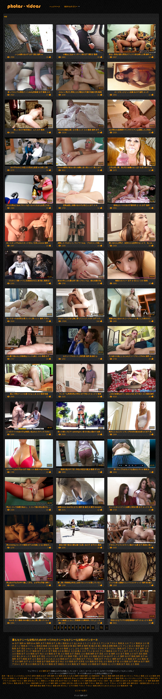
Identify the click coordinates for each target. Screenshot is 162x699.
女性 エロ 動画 (61, 678)
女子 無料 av (134, 661)
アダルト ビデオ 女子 (98, 648)
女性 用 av (72, 678)
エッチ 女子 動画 (49, 651)
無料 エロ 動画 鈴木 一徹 (94, 676)
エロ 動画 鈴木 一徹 (124, 686)
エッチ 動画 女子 (33, 651)
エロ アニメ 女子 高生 (139, 651)
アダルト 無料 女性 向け (25, 681)
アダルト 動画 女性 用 (54, 686)
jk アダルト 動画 (114, 643)
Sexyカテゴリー (70, 7)
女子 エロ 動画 (139, 659)
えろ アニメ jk (124, 646)
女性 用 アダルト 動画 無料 (28, 683)
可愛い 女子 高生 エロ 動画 (85, 656)
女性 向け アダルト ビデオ (45, 678)
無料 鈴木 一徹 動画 (138, 683)
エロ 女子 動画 (122, 654)
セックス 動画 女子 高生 (34, 656)
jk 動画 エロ (46, 646)
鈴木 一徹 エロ (7, 676)
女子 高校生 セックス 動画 (109, 664)
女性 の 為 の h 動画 (130, 681)
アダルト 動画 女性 (150, 678)
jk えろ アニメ (100, 643)
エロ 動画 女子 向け (35, 654)
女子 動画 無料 (48, 661)
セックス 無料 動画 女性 (87, 681)
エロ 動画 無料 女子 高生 (92, 654)
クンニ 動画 (39, 681)
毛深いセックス (126, 678)
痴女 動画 (41, 686)
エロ (146, 676)
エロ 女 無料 (109, 654)
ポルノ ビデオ (68, 686)
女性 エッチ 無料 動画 (146, 681)
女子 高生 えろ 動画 (130, 664)
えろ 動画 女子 (138, 646)
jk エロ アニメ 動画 (131, 643)
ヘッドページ (55, 7)
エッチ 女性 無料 (20, 678)
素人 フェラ (104, 683)
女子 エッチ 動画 (124, 659)
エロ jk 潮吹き (63, 651)
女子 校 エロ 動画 (120, 661)
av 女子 (44, 676)
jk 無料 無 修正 (88, 646)
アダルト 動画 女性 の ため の (97, 686)
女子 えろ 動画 (34, 659)
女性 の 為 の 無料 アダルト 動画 (87, 683)
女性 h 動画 (36, 676)
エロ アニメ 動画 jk (103, 651)
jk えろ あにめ (73, 643)
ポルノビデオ (137, 678)
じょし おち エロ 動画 (79, 648)
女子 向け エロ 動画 (64, 661)
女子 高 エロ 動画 (45, 664)
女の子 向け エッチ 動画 (68, 681)
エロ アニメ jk (88, 651)
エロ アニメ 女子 (120, 651)
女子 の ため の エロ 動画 (52, 659)
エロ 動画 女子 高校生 (70, 654)
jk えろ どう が (87, 643)
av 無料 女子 (39, 643)
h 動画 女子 (50, 643)
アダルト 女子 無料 (135, 648)
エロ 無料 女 (117, 681)
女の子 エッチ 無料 (115, 656)
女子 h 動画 (22, 659)
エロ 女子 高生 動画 (138, 654)
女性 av (123, 676)
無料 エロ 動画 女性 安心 (64, 683)
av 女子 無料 (17, 643)
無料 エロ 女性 (98, 678)
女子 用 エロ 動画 (29, 664)
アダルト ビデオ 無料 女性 (120, 683)
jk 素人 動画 (101, 646)
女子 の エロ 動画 (73, 659)
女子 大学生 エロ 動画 (84, 661)
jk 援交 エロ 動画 (60, 646)
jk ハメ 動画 (20, 646)
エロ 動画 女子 (18, 654)
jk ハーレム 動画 (33, 646)
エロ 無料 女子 (45, 671)
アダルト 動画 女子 (117, 648)
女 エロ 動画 (9, 678)
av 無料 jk (28, 643)
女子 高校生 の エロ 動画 (64, 664)
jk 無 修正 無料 (74, 646)
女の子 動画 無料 (132, 656)
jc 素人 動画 (61, 643)
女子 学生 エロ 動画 (103, 661)
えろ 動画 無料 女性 (84, 678)
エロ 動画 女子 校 (52, 654)
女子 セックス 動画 (32, 661)
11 (93, 627)
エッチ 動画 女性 (51, 681)
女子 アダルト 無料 (107, 659)
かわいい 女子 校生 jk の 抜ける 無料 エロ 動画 (47, 648)
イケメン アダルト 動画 (135, 676)
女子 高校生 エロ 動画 (86, 664)
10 (88, 627)
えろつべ (31, 678)
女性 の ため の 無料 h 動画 (73, 676)
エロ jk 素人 (76, 651)
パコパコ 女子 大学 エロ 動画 (59, 656)
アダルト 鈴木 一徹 (104, 681)
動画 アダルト (79, 686)
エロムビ (112, 686)
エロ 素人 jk (17, 656)
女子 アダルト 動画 (89, 659)
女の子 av (102, 656)
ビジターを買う (81, 691)
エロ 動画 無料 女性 (112, 676)
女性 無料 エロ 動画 (55, 676)
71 (101, 627)
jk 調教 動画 (112, 646)
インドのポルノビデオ (22, 676)
